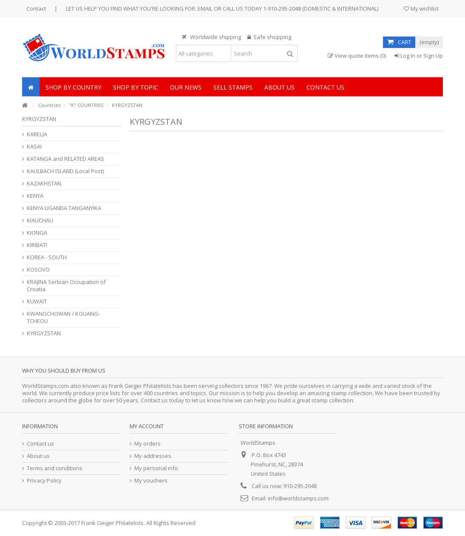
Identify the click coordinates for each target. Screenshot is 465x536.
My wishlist (421, 8)
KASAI (34, 146)
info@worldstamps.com (298, 498)
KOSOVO (38, 269)
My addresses (152, 456)
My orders (147, 443)
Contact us (40, 443)
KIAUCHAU (40, 220)
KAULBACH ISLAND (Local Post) (65, 171)
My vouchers (150, 480)
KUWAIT (37, 301)
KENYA (35, 195)
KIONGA (37, 232)
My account (147, 426)
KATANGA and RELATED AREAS (65, 159)
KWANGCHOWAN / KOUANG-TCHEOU (63, 317)
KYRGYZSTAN (44, 333)
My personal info (156, 468)
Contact (36, 8)
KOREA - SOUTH (47, 257)
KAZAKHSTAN (44, 183)
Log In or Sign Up (418, 55)
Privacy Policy (44, 480)
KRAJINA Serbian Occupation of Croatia (66, 285)
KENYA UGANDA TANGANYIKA (64, 208)
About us (38, 456)
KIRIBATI (37, 245)
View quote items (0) (357, 55)
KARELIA (37, 134)
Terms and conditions (54, 468)
